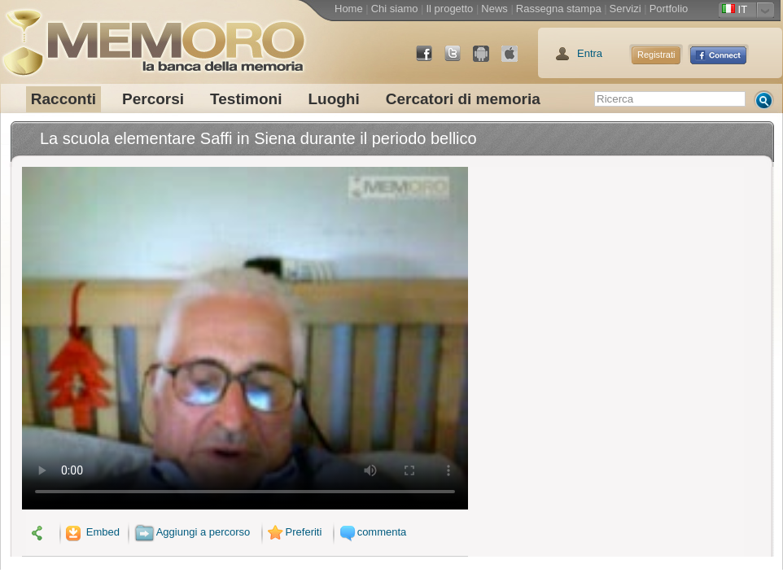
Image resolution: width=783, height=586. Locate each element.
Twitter (459, 60)
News (494, 8)
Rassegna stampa (558, 8)
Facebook (430, 60)
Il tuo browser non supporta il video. (245, 338)
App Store (516, 60)
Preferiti (293, 532)
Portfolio (669, 8)
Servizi (625, 8)
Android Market (487, 60)
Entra (589, 53)
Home (349, 8)
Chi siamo (394, 8)
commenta (371, 532)
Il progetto (449, 8)
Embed (91, 532)
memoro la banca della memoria (153, 36)
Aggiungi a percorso (192, 532)
